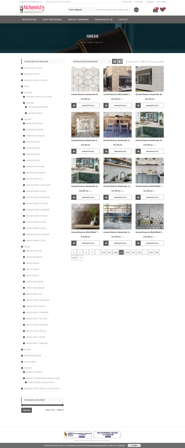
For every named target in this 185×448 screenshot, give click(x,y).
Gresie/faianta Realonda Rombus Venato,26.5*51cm (96, 94)
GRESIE (27, 247)
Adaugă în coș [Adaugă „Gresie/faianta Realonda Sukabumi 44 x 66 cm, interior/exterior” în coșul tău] (152, 151)
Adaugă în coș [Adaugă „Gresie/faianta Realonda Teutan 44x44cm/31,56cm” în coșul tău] (120, 197)
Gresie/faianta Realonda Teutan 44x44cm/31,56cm (127, 186)
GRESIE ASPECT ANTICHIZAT (37, 300)
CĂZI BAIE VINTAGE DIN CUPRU (39, 97)
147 (74, 257)
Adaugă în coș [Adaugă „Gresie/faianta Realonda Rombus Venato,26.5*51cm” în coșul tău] (88, 105)
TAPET (26, 86)
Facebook (150, 2)
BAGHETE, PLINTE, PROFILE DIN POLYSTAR (41, 388)
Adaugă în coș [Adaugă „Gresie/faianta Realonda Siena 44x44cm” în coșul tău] (88, 151)
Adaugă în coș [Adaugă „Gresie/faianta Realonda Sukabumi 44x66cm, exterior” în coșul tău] (88, 197)
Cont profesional (52, 19)
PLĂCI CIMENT (30, 362)
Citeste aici (121, 445)
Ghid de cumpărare (78, 19)
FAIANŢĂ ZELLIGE (33, 148)
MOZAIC (27, 349)
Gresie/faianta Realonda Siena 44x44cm (90, 140)
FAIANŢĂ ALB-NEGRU (35, 129)
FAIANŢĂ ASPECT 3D (34, 179)
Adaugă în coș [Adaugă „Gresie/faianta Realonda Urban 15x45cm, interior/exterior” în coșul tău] (120, 243)
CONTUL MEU (127, 2)
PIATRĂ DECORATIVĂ (32, 355)
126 (103, 252)
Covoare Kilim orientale (33, 68)
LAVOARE (30, 103)
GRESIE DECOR (32, 275)
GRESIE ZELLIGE (32, 263)
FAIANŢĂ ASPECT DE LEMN (37, 203)
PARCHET (28, 368)
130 (127, 252)
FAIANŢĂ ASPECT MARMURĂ (37, 210)
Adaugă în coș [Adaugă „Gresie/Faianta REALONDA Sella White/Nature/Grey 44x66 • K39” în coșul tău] (120, 105)
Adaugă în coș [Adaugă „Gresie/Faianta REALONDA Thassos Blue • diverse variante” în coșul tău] (152, 197)
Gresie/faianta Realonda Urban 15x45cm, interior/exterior (131, 232)
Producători (29, 19)
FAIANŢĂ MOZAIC (33, 154)
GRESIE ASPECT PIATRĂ (35, 337)
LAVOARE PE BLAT (35, 113)
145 (151, 252)
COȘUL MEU (139, 2)
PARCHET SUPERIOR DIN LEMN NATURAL (43, 378)
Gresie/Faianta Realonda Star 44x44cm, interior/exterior (130, 140)
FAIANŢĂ (27, 119)
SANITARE (28, 92)
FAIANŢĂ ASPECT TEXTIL (36, 240)
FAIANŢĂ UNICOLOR (34, 123)
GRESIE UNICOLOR (33, 251)
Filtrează (26, 410)
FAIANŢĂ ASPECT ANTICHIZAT (38, 185)
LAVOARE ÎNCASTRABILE (38, 107)
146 (157, 252)
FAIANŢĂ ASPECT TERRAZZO (37, 234)
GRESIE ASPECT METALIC (36, 331)
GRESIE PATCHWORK (34, 282)
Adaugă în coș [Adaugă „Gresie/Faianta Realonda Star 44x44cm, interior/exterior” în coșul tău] (120, 151)
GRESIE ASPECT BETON (35, 306)
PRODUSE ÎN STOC (32, 74)
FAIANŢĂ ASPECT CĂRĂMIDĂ (38, 197)
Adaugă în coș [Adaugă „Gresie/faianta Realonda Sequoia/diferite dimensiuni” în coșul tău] (152, 105)
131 (133, 252)
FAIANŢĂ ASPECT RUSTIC (36, 228)
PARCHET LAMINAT (34, 372)
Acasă (84, 42)
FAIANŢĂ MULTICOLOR (35, 136)
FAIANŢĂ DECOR (33, 160)
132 (139, 252)
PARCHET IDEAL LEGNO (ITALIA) (41, 382)
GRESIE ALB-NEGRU (34, 257)
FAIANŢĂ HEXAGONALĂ (36, 173)
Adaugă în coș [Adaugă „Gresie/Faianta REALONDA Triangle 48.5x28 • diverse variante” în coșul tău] (88, 243)
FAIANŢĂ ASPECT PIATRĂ (36, 222)
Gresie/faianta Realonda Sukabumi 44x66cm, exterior (97, 186)
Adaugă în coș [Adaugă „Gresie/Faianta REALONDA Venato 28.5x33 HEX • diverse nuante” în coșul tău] (152, 243)
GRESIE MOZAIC (32, 269)
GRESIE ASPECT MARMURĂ (37, 325)
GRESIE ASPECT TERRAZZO (37, 343)
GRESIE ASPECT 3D (34, 294)
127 (109, 252)
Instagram (162, 2)
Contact (123, 19)
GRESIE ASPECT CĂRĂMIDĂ (37, 312)
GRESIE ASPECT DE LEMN (36, 319)
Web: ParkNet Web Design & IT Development (92, 440)
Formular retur (104, 19)
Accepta (134, 445)
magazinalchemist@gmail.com (30, 2)
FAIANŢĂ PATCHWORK (35, 166)
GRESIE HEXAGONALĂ (35, 288)
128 (115, 252)
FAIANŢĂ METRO (33, 142)
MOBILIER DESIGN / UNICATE (36, 80)
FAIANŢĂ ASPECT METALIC (37, 216)
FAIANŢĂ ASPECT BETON (36, 191)
